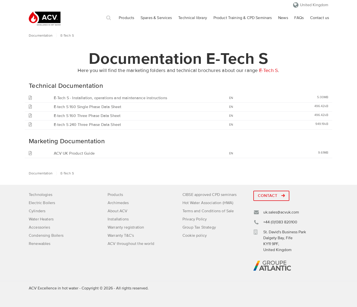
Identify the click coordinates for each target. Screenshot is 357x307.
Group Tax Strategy (199, 227)
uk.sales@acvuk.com (281, 212)
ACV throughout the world (131, 243)
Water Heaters (41, 219)
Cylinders (37, 211)
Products (126, 17)
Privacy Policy (194, 219)
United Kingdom (314, 4)
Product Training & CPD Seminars (242, 17)
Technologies (40, 194)
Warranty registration (126, 227)
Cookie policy (194, 235)
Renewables (40, 243)
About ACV (117, 211)
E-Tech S (268, 70)
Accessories (39, 227)
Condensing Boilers (46, 235)
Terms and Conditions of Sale (208, 211)
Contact (271, 195)
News (283, 17)
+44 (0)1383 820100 (280, 222)
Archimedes (118, 202)
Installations (118, 219)
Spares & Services (156, 17)
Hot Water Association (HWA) (207, 202)
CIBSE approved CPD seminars (209, 194)
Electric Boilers (42, 202)
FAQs (299, 17)
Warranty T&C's (121, 235)
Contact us (319, 17)
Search (109, 18)
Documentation (41, 35)
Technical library (192, 17)
